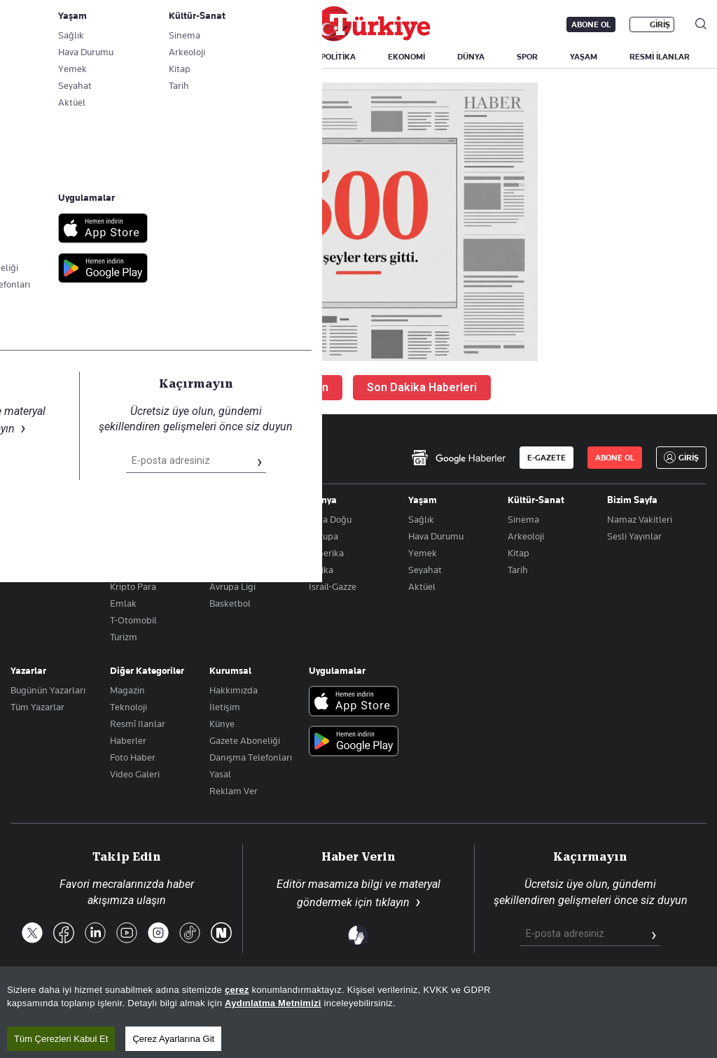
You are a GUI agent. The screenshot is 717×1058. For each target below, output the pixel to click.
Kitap (518, 552)
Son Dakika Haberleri (422, 387)
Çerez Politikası (672, 1001)
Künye (222, 723)
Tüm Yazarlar (37, 706)
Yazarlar (28, 670)
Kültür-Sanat (536, 499)
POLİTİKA (338, 56)
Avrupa (323, 536)
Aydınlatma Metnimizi (273, 1044)
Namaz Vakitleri (639, 519)
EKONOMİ (406, 56)
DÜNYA (471, 56)
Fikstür (223, 552)
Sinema (523, 519)
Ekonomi (128, 499)
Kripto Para (133, 586)
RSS (404, 1001)
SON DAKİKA (43, 56)
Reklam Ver (233, 790)
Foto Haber (132, 757)
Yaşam (422, 499)
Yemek (422, 552)
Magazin (127, 690)
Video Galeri (135, 774)
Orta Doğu (330, 519)
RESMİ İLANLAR (659, 56)
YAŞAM (583, 56)
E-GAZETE (546, 458)
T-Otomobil (133, 620)
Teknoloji (128, 706)
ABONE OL (591, 24)
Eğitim (24, 536)
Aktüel (422, 586)
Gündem (29, 499)
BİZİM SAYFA (197, 56)
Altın (120, 536)
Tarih (518, 569)
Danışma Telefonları (250, 757)
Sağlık (421, 519)
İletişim (224, 706)
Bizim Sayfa (632, 499)
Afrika (321, 569)
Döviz (121, 552)
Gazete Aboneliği (169, 24)
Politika (26, 519)
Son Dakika (282, 1001)
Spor (219, 499)
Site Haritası (350, 1001)
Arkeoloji (526, 536)
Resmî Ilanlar (137, 723)
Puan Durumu (237, 536)
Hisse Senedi (136, 569)
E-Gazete (81, 24)
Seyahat (425, 569)
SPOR (527, 56)
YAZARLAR (120, 56)
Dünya (323, 499)
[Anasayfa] (50, 458)
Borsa (121, 519)
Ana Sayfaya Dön (284, 387)
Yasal (220, 774)
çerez (237, 1031)
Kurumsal (230, 670)
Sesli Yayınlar (634, 536)
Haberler (128, 740)
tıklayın (392, 902)
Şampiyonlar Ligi (244, 569)
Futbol (222, 519)
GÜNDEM (270, 56)
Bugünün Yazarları (48, 690)
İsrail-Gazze (332, 586)
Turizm (123, 636)
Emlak (123, 603)
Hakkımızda (233, 690)
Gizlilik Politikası (586, 1001)
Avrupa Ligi (232, 586)
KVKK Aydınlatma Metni (483, 1001)
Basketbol (230, 603)
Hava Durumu (436, 536)
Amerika (326, 552)
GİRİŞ (660, 24)
